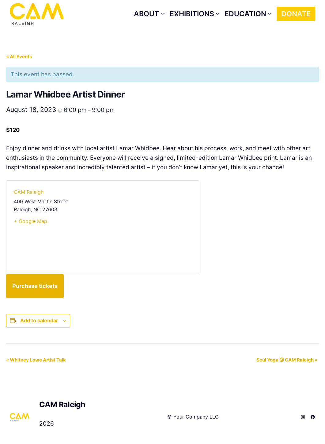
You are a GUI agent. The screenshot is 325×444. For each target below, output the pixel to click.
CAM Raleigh (28, 192)
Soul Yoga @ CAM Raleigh (286, 360)
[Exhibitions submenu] (195, 14)
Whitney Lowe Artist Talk (36, 360)
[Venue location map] (147, 227)
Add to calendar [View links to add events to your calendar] (39, 320)
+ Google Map (30, 221)
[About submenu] (149, 14)
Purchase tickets (35, 286)
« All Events (19, 56)
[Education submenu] (248, 14)
